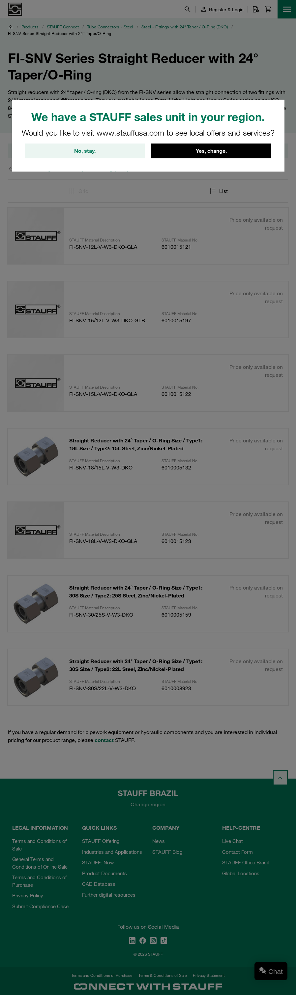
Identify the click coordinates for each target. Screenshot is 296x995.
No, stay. (85, 151)
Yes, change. (211, 151)
